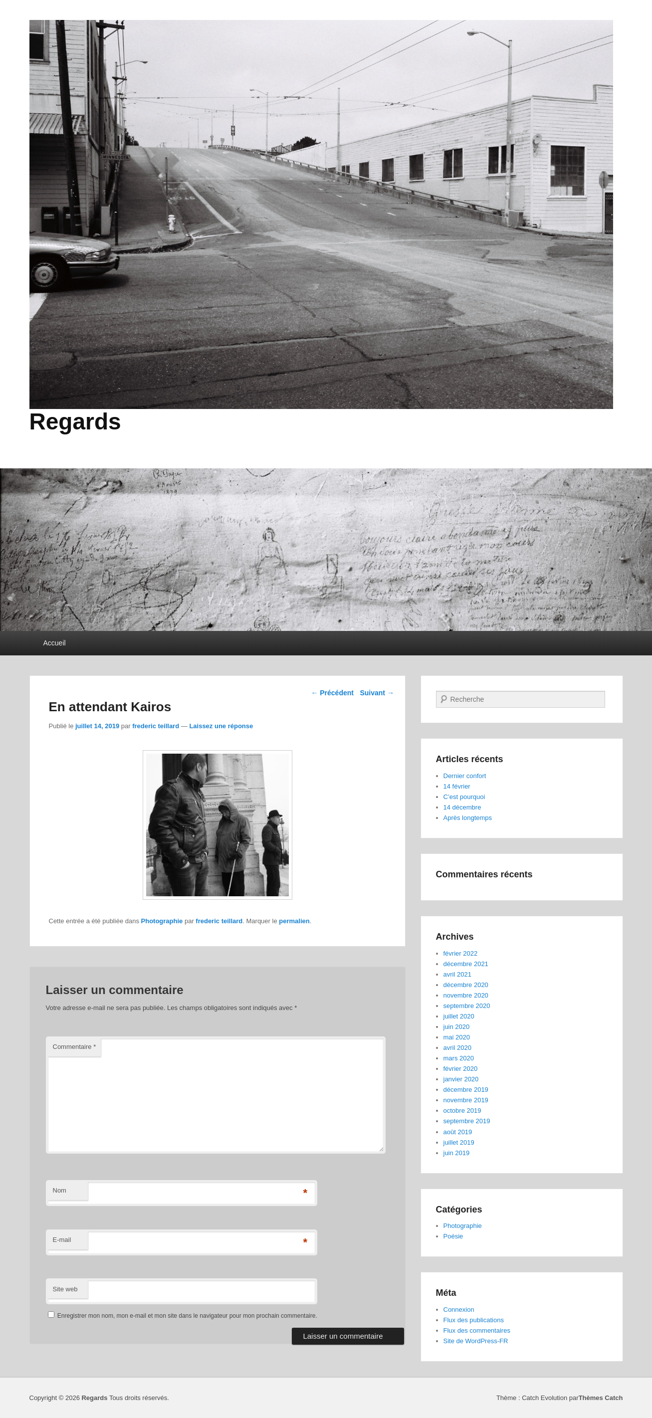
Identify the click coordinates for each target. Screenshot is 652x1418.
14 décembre (462, 807)
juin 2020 (456, 1026)
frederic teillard (155, 726)
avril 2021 (457, 974)
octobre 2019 (462, 1110)
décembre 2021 (465, 964)
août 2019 (457, 1132)
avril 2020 (457, 1047)
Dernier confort (464, 776)
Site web (65, 1289)
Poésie (453, 1236)
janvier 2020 (461, 1079)
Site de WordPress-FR (475, 1341)
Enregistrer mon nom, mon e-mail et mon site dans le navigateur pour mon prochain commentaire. (187, 1315)
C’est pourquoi (464, 797)
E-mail (62, 1239)
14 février (456, 786)
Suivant (377, 693)
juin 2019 (456, 1153)
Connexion (458, 1309)
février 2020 (460, 1068)
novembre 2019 (465, 1100)
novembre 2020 (465, 995)
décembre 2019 (465, 1089)
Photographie (162, 921)
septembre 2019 (466, 1121)
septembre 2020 (466, 1006)
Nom (59, 1190)
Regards (75, 421)
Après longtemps (467, 817)
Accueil (54, 643)
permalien (294, 921)
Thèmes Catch (601, 1398)
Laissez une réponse (221, 726)
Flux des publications (473, 1320)
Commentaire (74, 1046)
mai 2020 (456, 1037)
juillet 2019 (458, 1142)
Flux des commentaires (476, 1330)
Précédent (332, 693)
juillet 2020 (458, 1016)
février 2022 (460, 953)
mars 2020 (458, 1058)
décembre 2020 (465, 985)
